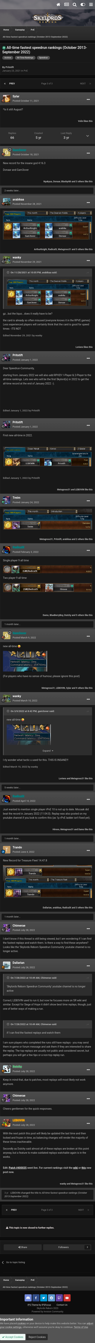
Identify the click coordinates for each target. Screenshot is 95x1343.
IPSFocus (46, 1305)
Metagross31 (64, 249)
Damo (46, 615)
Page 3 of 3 (47, 83)
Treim (16, 497)
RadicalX (52, 249)
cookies (21, 1323)
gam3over (43, 711)
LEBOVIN (79, 489)
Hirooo (56, 829)
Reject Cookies (37, 1337)
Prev (12, 83)
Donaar (56, 181)
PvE (26, 70)
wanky (17, 257)
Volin (80, 121)
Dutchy (67, 615)
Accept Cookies (12, 1337)
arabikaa (18, 199)
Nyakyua (48, 181)
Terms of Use (81, 1327)
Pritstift (10, 67)
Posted (26, 100)
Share (22, 1247)
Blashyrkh (66, 181)
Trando (17, 847)
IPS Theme (33, 1305)
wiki (75, 1167)
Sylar (16, 96)
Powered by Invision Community (47, 1311)
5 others (80, 249)
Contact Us (61, 1305)
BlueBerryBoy (56, 615)
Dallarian (47, 907)
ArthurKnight (40, 249)
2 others (80, 539)
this (83, 1167)
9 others (80, 688)
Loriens (79, 347)
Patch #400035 (18, 1167)
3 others (80, 181)
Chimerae (19, 925)
